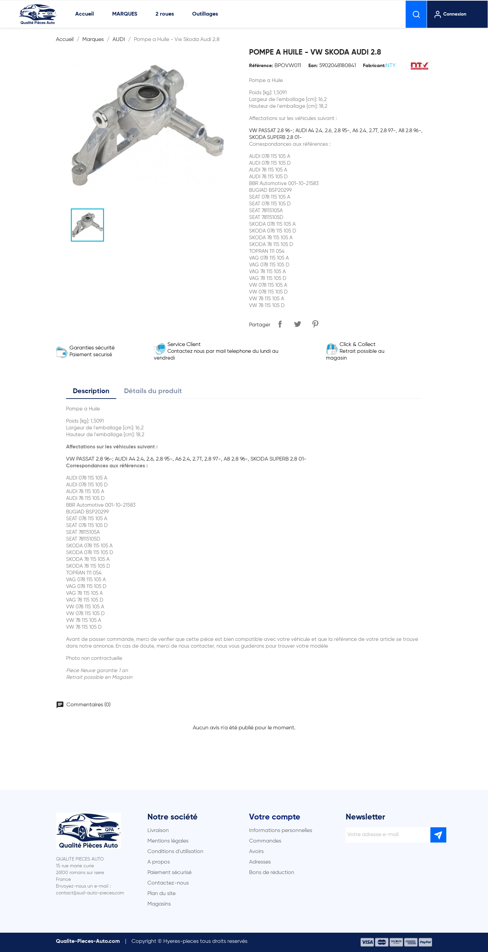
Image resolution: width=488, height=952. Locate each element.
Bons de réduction (271, 872)
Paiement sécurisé (169, 872)
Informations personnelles (280, 830)
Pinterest (315, 324)
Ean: (313, 65)
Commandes (265, 841)
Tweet (297, 324)
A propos (158, 862)
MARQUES (124, 14)
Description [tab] (91, 391)
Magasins (159, 904)
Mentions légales (167, 841)
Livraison (158, 830)
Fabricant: (374, 65)
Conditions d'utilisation (175, 851)
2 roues (165, 14)
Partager (280, 324)
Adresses (260, 862)
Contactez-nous (168, 883)
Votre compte (274, 817)
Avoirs (256, 851)
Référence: (261, 65)
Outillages (205, 14)
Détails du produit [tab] (153, 391)
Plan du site (161, 893)
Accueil (84, 14)
